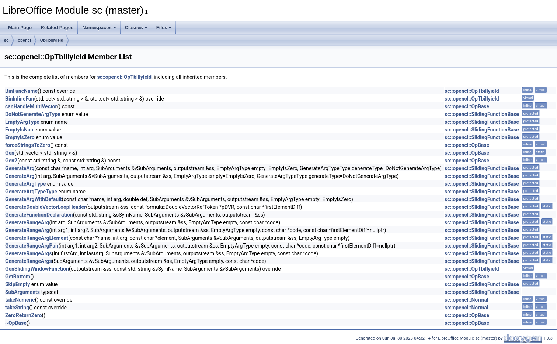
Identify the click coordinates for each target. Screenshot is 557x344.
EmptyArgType (22, 122)
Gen (9, 153)
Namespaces (99, 27)
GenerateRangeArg (27, 222)
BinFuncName (21, 91)
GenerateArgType (25, 184)
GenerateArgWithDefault (33, 199)
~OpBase (16, 323)
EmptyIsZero (20, 137)
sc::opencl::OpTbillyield (124, 77)
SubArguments (22, 292)
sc (6, 40)
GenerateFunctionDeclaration (39, 215)
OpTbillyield (51, 40)
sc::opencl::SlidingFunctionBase (482, 114)
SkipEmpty (17, 284)
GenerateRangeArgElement (36, 238)
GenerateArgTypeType (31, 191)
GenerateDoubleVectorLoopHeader (45, 207)
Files (164, 27)
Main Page (20, 27)
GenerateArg (20, 168)
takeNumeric (20, 300)
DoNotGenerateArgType (32, 114)
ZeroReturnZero (23, 315)
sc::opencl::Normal (466, 300)
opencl (24, 40)
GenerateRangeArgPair (32, 246)
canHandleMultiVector (31, 106)
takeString (17, 307)
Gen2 (11, 161)
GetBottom (17, 277)
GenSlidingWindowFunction (37, 269)
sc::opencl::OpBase (467, 106)
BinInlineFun (19, 99)
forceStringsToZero (27, 145)
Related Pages (57, 27)
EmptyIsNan (19, 130)
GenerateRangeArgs (28, 253)
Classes (136, 27)
